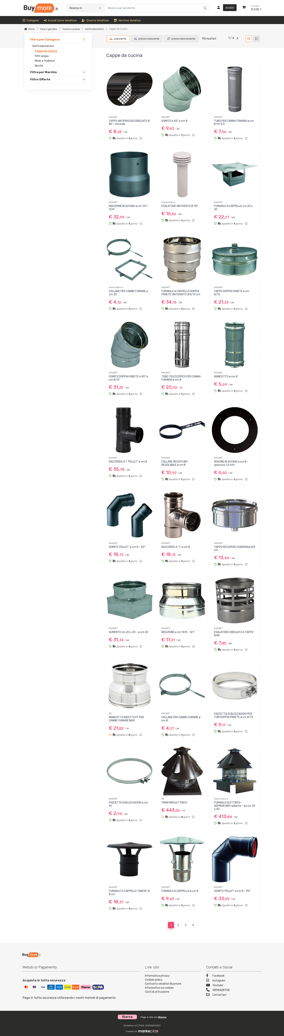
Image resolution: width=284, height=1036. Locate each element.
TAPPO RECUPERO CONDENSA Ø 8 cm (234, 548)
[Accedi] (225, 8)
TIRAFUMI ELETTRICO (174, 802)
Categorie (31, 20)
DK (110, 713)
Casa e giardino (48, 29)
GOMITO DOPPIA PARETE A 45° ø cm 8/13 (128, 378)
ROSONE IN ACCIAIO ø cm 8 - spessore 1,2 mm (231, 463)
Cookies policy (153, 979)
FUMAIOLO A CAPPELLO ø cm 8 (179, 891)
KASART (113, 117)
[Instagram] (234, 981)
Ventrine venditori (127, 20)
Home (31, 29)
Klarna (162, 1017)
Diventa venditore (95, 20)
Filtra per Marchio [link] (43, 72)
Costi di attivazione (157, 991)
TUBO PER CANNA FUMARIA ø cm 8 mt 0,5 (234, 122)
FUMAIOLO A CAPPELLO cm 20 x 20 (233, 207)
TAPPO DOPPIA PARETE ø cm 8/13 (231, 293)
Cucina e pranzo (71, 29)
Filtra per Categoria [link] (45, 39)
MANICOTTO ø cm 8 (226, 376)
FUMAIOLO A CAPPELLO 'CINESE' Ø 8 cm (129, 892)
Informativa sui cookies (159, 987)
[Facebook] (234, 976)
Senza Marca (168, 202)
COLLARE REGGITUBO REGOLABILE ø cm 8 (174, 463)
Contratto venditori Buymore (163, 983)
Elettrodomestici (94, 29)
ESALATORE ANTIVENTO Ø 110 (179, 206)
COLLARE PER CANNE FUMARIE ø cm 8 (180, 719)
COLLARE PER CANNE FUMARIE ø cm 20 (128, 293)
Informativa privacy (157, 975)
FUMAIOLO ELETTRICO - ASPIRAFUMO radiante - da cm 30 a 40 (234, 806)
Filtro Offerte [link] (40, 79)
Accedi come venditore (60, 20)
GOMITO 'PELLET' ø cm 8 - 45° (127, 547)
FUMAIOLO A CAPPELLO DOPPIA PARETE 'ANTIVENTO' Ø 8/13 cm (180, 293)
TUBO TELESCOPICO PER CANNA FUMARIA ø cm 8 (181, 378)
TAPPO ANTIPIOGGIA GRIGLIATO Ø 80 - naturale (129, 122)
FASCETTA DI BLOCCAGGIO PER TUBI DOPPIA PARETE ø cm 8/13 (233, 715)
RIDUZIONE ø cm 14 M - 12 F (177, 632)
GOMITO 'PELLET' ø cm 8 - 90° (232, 891)
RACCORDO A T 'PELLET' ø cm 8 (128, 461)
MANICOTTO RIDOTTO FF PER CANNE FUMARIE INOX (126, 719)
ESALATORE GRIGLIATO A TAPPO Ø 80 (233, 634)
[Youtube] (234, 985)
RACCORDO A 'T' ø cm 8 (175, 547)
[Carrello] (244, 8)
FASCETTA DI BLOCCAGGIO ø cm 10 (128, 804)
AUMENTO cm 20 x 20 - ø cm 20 (128, 632)
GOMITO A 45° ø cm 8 (174, 121)
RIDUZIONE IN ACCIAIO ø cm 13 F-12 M (129, 207)
